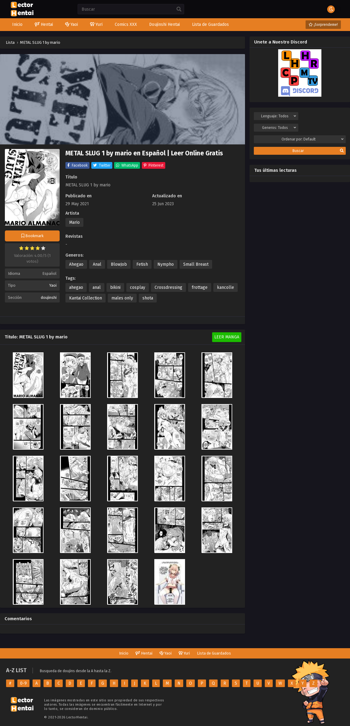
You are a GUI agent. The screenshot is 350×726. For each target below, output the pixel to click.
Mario (74, 222)
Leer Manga (226, 337)
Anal (97, 264)
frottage (200, 287)
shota (147, 298)
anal (97, 287)
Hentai (143, 653)
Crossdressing (168, 287)
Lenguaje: (278, 116)
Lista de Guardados (214, 653)
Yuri (184, 653)
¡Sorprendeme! (323, 24)
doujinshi (49, 297)
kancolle (225, 287)
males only (122, 298)
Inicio (123, 653)
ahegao (76, 287)
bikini (115, 287)
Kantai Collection (85, 298)
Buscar (318, 151)
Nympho (165, 264)
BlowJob (119, 264)
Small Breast (195, 264)
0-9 (23, 683)
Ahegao (76, 264)
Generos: (279, 127)
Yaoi (53, 285)
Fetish (142, 264)
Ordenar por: (313, 139)
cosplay (137, 287)
